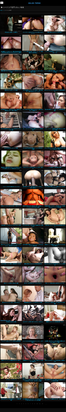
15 (42, 403)
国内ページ (2, 10)
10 (37, 403)
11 (39, 403)
